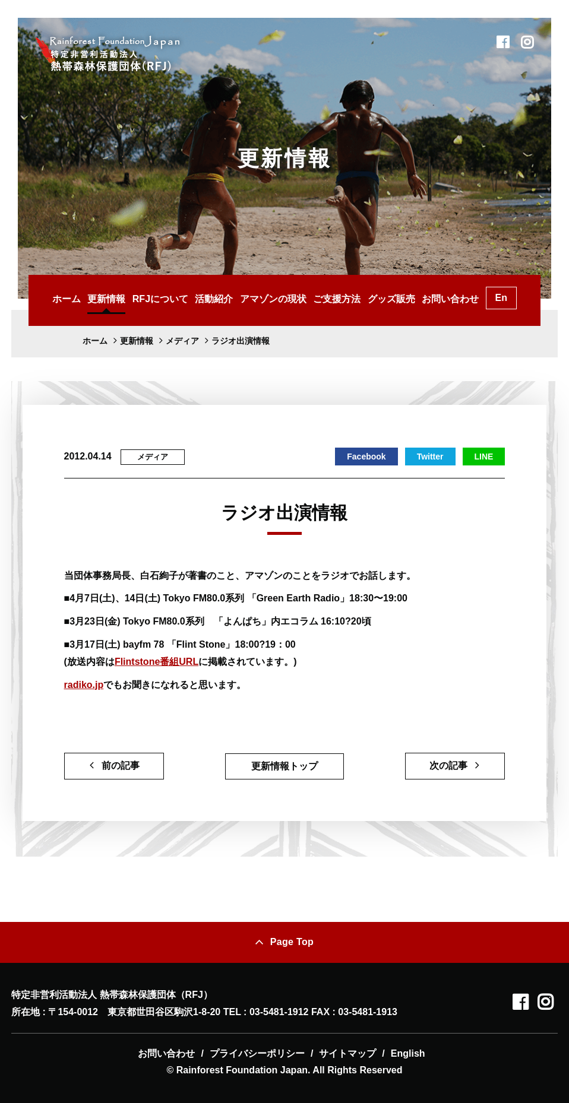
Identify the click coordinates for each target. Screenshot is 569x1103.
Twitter (430, 456)
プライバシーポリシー (257, 1053)
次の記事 (448, 765)
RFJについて (160, 299)
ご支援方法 (337, 299)
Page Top (292, 942)
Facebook (366, 456)
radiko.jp (84, 685)
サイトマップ (347, 1053)
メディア (152, 456)
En (501, 298)
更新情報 (106, 299)
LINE (484, 456)
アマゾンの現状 (273, 299)
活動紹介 (214, 299)
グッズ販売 (391, 299)
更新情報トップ (284, 766)
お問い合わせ (450, 299)
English (408, 1053)
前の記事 (121, 765)
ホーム (66, 299)
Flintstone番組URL (156, 662)
